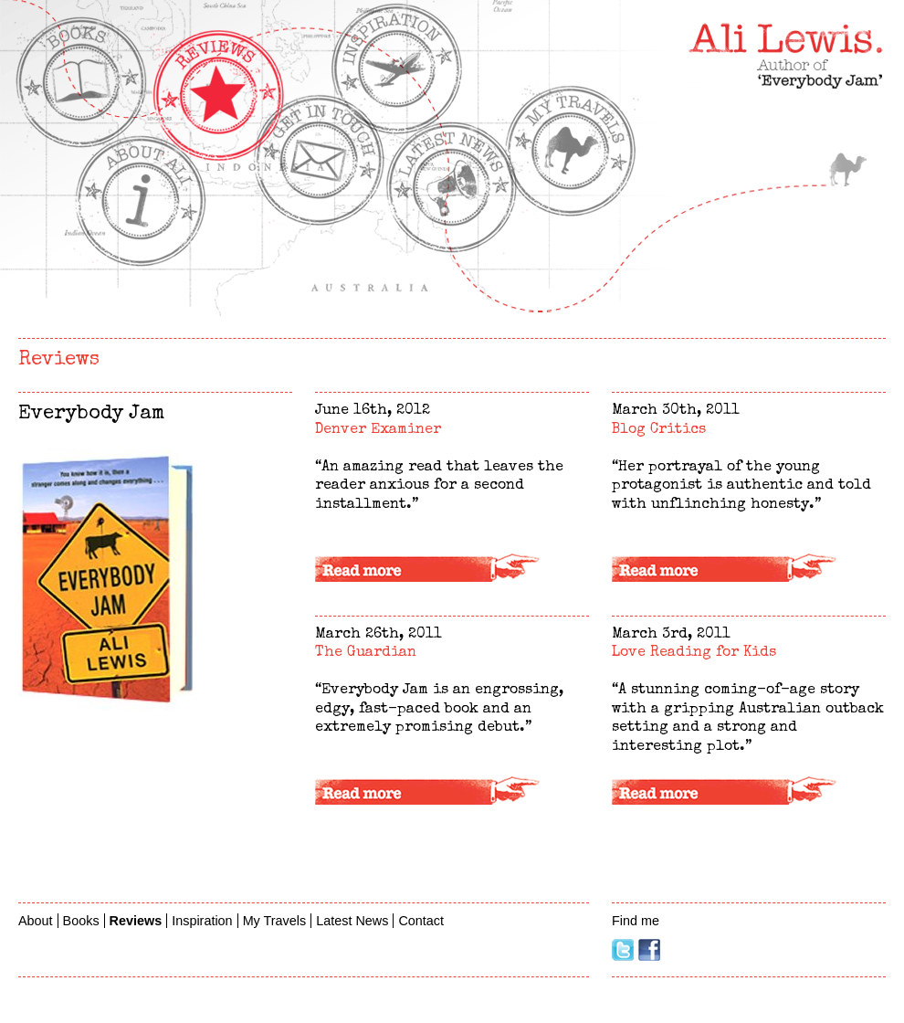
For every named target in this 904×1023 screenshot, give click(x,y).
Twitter (623, 950)
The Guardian (365, 653)
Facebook (649, 950)
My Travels (846, 169)
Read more (452, 570)
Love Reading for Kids (694, 653)
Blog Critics (659, 430)
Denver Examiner (378, 430)
